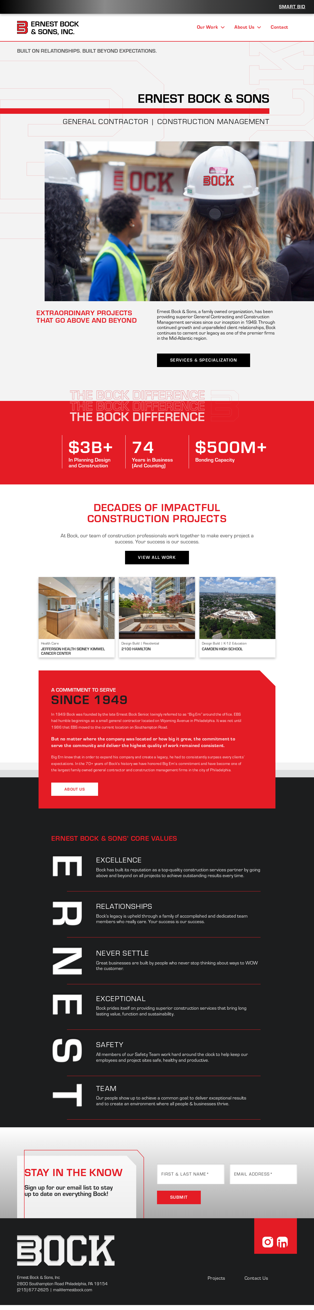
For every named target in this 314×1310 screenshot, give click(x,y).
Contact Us (256, 1278)
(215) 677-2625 (33, 1289)
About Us (247, 27)
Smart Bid (292, 6)
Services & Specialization (203, 360)
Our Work (211, 27)
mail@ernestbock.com (72, 1289)
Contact (279, 27)
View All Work (157, 557)
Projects (216, 1278)
